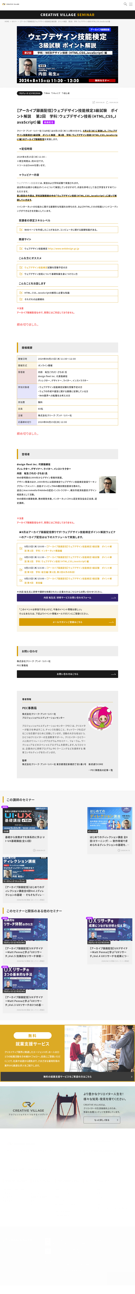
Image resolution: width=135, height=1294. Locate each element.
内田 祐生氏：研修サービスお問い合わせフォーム (67, 598)
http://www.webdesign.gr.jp (63, 248)
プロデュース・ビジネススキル (29, 93)
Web (47, 93)
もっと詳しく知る (100, 1123)
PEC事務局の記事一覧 (100, 772)
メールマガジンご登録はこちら (67, 623)
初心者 (66, 93)
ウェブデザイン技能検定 (28, 182)
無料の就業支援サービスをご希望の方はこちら (67, 1079)
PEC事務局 (29, 710)
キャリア (55, 93)
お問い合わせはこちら (67, 676)
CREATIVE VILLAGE (67, 14)
